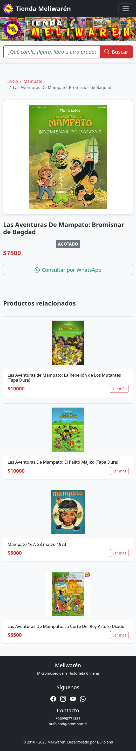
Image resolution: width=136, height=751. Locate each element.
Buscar (116, 51)
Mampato (33, 81)
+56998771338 (68, 718)
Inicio (12, 81)
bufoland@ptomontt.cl (68, 723)
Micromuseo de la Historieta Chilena (68, 673)
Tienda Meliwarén (37, 8)
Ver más (119, 388)
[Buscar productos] (51, 51)
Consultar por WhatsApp (68, 269)
